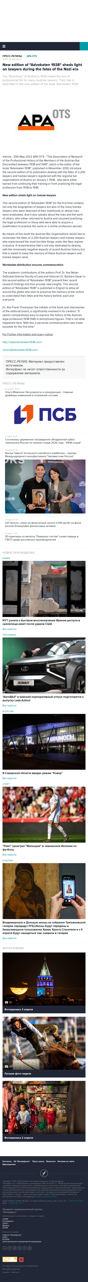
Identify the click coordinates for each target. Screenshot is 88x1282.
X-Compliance (8, 1221)
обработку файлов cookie (45, 1196)
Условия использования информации (20, 1266)
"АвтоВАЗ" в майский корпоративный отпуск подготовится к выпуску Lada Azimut (43, 698)
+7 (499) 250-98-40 (75, 1201)
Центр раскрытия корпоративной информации (22, 1241)
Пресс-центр (38, 1161)
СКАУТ (5, 1223)
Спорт (6, 784)
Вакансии (50, 1161)
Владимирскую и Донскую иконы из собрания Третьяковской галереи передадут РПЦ (44, 928)
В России (8, 711)
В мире (6, 558)
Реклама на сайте (65, 1161)
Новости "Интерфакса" (12, 1235)
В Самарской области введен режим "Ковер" (33, 773)
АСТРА (5, 1228)
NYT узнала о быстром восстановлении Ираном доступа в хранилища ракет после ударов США (41, 622)
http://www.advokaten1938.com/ (22, 342)
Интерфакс (44, 46)
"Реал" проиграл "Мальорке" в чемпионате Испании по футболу (40, 847)
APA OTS (32, 56)
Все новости (9, 629)
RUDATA (6, 1239)
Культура (8, 860)
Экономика (9, 635)
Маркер (6, 1226)
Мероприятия (9, 1164)
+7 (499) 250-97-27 (15, 1203)
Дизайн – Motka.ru (11, 1272)
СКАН (5, 1237)
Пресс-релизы (12, 56)
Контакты (7, 1161)
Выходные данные (11, 1269)
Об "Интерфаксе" (22, 1161)
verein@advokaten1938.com (20, 350)
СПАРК (5, 1219)
